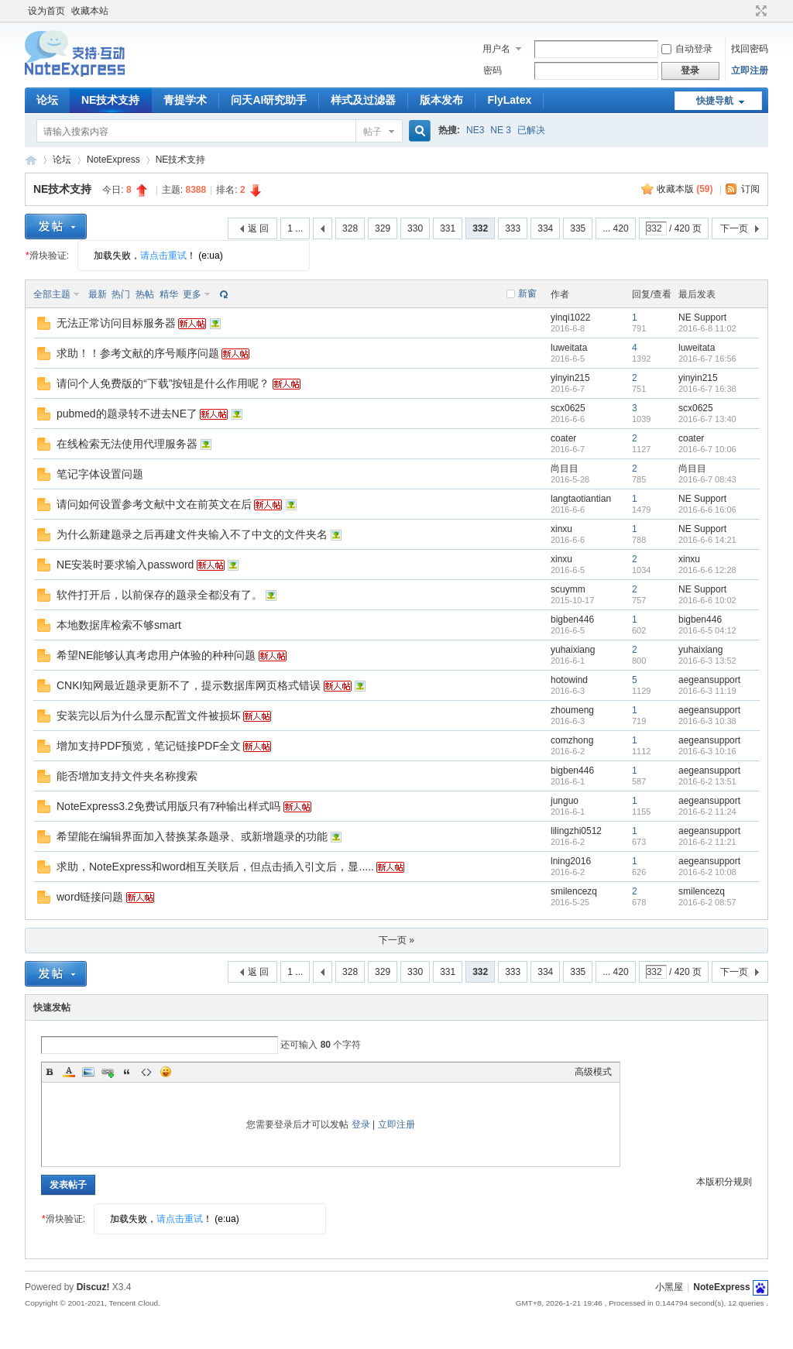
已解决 (531, 130)
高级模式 (593, 1071)
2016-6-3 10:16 (707, 751)
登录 (361, 1124)
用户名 (496, 48)
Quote (127, 1072)
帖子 (372, 131)
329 (382, 228)
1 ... (295, 228)
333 (512, 228)
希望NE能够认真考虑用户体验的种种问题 (156, 655)
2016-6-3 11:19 (707, 690)
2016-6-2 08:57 (707, 902)
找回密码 (749, 48)
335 (577, 228)
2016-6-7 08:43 (707, 479)
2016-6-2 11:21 (707, 841)
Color (69, 1072)
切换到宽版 (759, 11)
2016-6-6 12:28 (707, 570)
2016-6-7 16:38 (707, 388)
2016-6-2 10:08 (707, 872)
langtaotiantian (581, 498)
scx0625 (568, 408)
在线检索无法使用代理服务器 (127, 444)
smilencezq (574, 891)
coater (563, 438)
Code (146, 1072)
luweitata (569, 347)
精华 (169, 294)
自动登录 (686, 48)
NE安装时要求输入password (125, 564)
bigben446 (572, 619)
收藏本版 (685, 189)
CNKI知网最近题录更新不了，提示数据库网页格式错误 (189, 685)
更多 (192, 294)
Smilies (165, 1072)
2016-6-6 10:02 (707, 600)
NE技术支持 (110, 100)
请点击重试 (163, 255)
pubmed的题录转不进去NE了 (127, 413)
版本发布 (441, 100)
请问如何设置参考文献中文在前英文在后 (154, 504)
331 (447, 228)
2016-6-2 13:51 (707, 781)
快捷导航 (714, 100)
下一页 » (396, 940)
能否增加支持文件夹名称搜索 (127, 776)
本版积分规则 (724, 1181)
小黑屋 (669, 1287)
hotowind (569, 679)
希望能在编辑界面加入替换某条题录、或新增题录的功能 (192, 836)
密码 (492, 70)
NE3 (475, 130)
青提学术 (185, 100)
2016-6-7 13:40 (707, 419)
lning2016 (571, 861)
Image (88, 1072)
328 (350, 228)
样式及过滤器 (363, 100)
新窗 (527, 293)
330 (415, 228)
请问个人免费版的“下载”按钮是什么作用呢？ (163, 383)
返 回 (258, 228)
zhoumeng (572, 710)
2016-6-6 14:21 (707, 539)
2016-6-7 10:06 (707, 449)
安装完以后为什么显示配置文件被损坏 (149, 715)
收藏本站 (89, 10)
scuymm (568, 589)
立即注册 (749, 70)
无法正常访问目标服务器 (116, 323)
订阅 (750, 189)
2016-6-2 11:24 (707, 811)
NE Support (702, 317)
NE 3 (500, 130)
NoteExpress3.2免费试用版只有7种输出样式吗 (168, 806)
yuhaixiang (573, 649)
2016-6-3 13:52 (707, 660)
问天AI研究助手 (269, 100)
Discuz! (93, 1287)
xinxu (561, 528)
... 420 (615, 228)
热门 (121, 294)
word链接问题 (90, 897)
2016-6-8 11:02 (707, 328)
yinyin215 (570, 377)
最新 (97, 294)
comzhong (572, 740)
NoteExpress (31, 160)
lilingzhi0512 (576, 831)
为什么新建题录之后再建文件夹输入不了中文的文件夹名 (192, 534)
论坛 (47, 100)
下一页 (734, 228)
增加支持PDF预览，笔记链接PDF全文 (149, 746)
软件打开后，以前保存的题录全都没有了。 (160, 595)
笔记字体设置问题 (100, 474)
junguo (564, 800)
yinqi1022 (570, 317)
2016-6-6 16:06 (707, 509)
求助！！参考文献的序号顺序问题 (138, 353)
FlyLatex (509, 100)
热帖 (145, 294)
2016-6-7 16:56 (707, 358)
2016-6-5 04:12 (707, 630)
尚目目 (564, 468)
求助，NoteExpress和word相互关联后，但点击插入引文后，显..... (215, 866)
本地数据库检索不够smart (119, 625)
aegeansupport (709, 679)
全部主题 (51, 294)
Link (107, 1072)
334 (545, 228)
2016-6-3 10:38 (707, 721)
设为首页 (46, 10)
